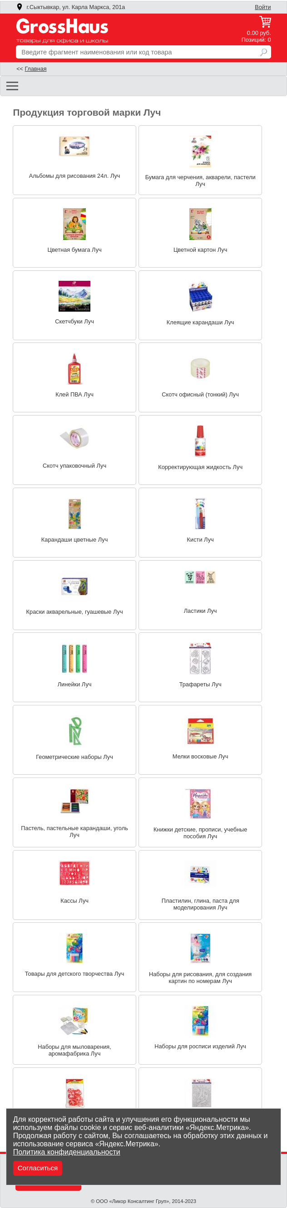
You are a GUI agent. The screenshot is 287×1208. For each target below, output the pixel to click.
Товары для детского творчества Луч (74, 973)
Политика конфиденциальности (66, 1152)
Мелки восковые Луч (200, 756)
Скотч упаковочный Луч (74, 465)
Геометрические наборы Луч (74, 756)
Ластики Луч (200, 610)
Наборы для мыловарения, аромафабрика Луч (74, 1050)
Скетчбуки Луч (74, 321)
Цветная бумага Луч (74, 249)
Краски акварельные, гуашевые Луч (74, 611)
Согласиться (38, 1168)
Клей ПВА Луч (74, 394)
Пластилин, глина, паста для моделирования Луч (200, 904)
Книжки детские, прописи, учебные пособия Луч (200, 833)
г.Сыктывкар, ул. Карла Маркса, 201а (70, 7)
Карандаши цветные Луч (74, 539)
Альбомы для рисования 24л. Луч (74, 175)
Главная (35, 69)
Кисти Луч (200, 539)
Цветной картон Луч (200, 249)
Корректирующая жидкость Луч (200, 467)
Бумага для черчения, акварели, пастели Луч (200, 180)
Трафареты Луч (200, 684)
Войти (263, 7)
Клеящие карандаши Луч (200, 322)
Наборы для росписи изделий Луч (200, 1046)
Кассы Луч (74, 900)
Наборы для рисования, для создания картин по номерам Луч (200, 977)
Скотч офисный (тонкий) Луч (200, 394)
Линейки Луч (75, 684)
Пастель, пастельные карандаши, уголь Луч (74, 831)
